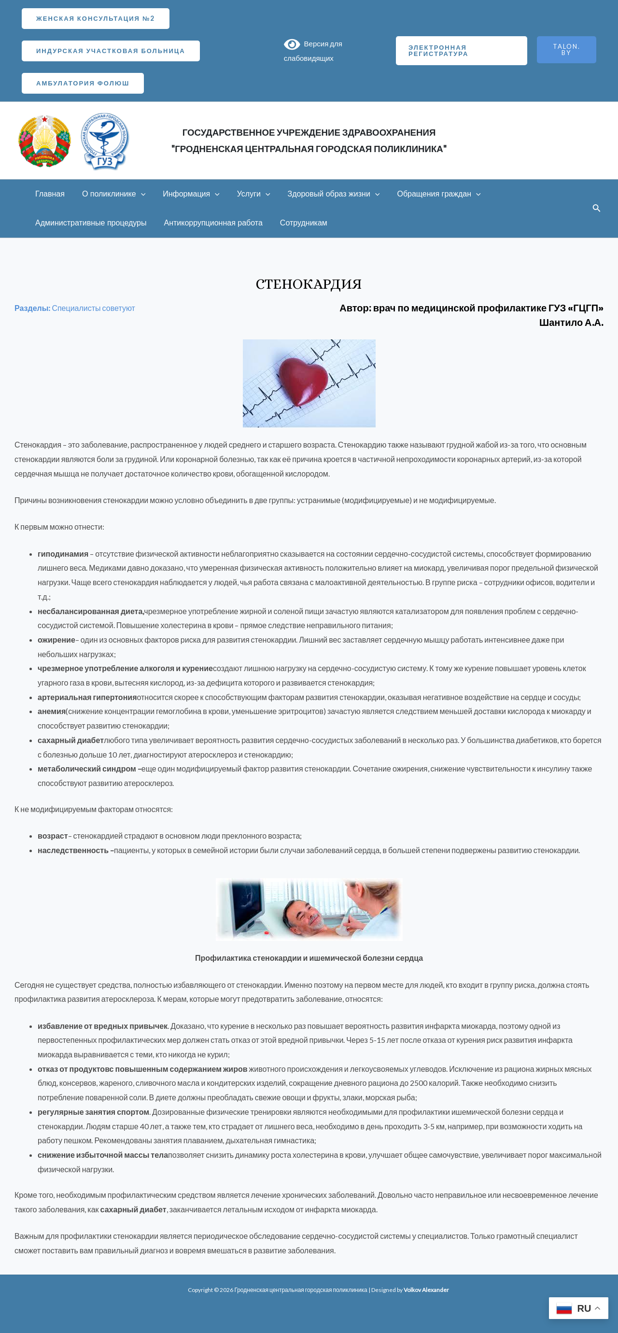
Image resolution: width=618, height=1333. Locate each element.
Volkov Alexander (426, 1289)
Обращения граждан (428, 194)
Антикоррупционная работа (210, 223)
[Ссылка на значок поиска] (596, 209)
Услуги (247, 194)
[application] (138, 194)
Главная (49, 194)
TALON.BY (566, 49)
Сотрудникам (299, 223)
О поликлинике (110, 194)
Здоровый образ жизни (325, 194)
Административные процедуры (89, 223)
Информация (186, 194)
